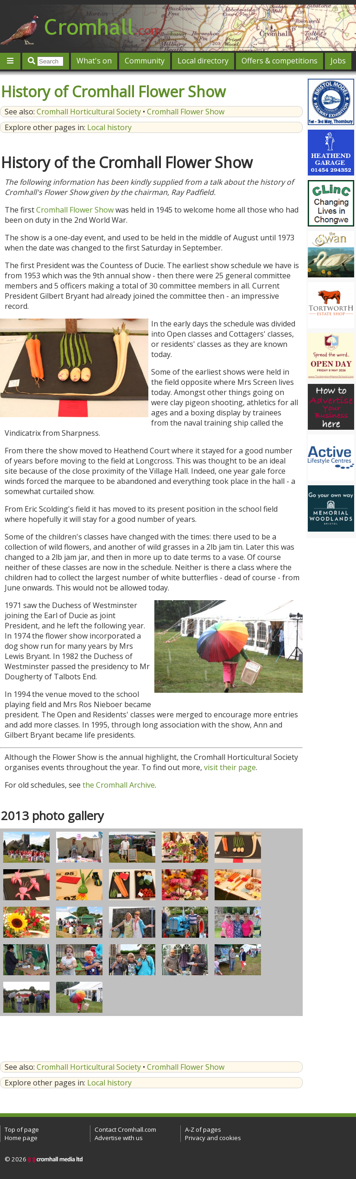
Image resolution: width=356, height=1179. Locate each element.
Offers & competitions (280, 61)
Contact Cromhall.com (125, 1129)
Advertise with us (119, 1138)
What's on (94, 61)
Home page (21, 1138)
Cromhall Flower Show (185, 112)
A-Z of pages (203, 1129)
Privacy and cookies (213, 1138)
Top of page (22, 1129)
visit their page (230, 767)
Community (145, 61)
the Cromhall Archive (119, 785)
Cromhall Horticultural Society (89, 112)
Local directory (203, 61)
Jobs (338, 61)
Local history (109, 127)
